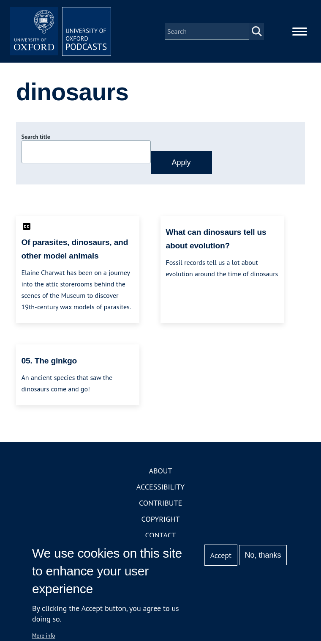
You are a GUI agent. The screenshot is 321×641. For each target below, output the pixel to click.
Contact (160, 535)
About (160, 471)
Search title (36, 136)
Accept (220, 555)
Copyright (160, 519)
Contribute (160, 503)
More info (43, 635)
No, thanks (263, 555)
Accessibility (160, 487)
